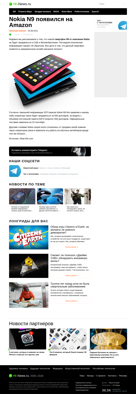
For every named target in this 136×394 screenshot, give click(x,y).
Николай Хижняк (17, 31)
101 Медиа (116, 385)
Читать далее (71, 247)
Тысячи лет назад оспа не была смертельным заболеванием (70, 285)
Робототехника (82, 11)
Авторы (90, 376)
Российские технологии (104, 368)
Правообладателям (82, 390)
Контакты (112, 376)
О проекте (101, 376)
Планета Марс (25, 11)
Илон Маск (67, 11)
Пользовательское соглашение (86, 387)
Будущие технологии (40, 368)
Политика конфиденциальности (86, 385)
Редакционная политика (83, 383)
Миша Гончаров (114, 383)
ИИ (14, 11)
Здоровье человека (18, 368)
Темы (82, 376)
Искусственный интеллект (77, 368)
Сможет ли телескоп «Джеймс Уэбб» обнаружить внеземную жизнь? (69, 258)
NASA (56, 11)
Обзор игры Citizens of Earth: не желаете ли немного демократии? (70, 229)
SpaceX (95, 11)
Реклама (123, 376)
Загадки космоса (43, 11)
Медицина (58, 368)
